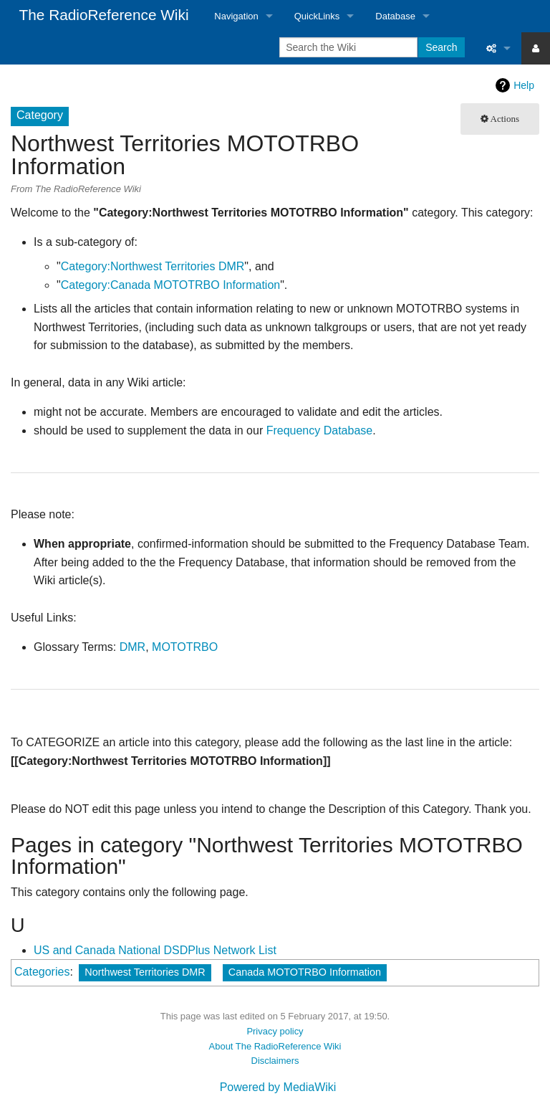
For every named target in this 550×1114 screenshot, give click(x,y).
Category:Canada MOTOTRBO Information (171, 285)
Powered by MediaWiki (278, 1087)
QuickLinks (317, 16)
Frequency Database (319, 430)
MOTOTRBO (185, 647)
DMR (132, 647)
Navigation (236, 16)
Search (441, 47)
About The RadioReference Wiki (275, 1046)
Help (523, 85)
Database (395, 16)
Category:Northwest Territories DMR (153, 266)
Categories (41, 972)
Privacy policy (274, 1031)
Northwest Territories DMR (145, 972)
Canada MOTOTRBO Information (304, 972)
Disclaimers (275, 1060)
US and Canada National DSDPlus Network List (155, 950)
